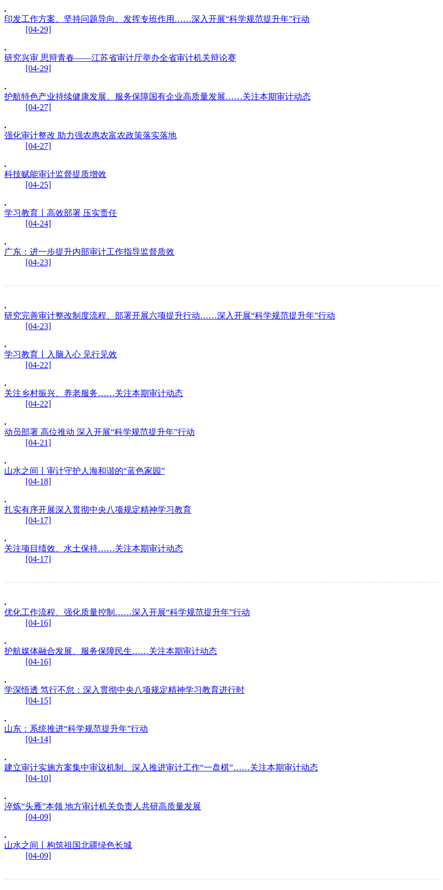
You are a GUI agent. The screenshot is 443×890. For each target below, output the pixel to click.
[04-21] (38, 442)
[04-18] (38, 481)
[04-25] (38, 184)
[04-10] (38, 778)
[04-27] (38, 107)
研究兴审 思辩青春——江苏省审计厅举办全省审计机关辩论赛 (120, 57)
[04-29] (38, 29)
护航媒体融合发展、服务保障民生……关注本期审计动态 (110, 651)
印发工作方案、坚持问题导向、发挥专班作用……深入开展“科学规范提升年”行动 (157, 18)
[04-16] (38, 622)
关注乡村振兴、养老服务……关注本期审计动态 (93, 393)
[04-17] (38, 520)
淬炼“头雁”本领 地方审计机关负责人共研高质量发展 (102, 806)
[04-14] (38, 739)
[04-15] (38, 700)
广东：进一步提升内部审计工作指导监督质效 (89, 251)
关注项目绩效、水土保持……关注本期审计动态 (93, 548)
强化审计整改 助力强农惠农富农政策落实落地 (90, 135)
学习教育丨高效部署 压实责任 (60, 212)
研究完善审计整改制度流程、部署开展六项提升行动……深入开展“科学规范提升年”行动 (169, 315)
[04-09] (38, 816)
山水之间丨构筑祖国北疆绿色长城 (68, 845)
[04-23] (38, 262)
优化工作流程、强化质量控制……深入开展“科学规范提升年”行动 (127, 612)
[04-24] (38, 223)
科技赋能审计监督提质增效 (55, 174)
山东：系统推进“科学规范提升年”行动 (76, 728)
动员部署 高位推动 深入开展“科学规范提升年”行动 (99, 431)
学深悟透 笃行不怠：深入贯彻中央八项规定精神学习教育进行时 (124, 689)
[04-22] (38, 365)
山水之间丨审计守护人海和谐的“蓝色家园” (84, 470)
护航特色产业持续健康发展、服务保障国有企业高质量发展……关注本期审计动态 (157, 96)
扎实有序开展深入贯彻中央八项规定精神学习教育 (97, 509)
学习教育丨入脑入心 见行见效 (60, 354)
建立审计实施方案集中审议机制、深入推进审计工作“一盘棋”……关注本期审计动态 (161, 767)
